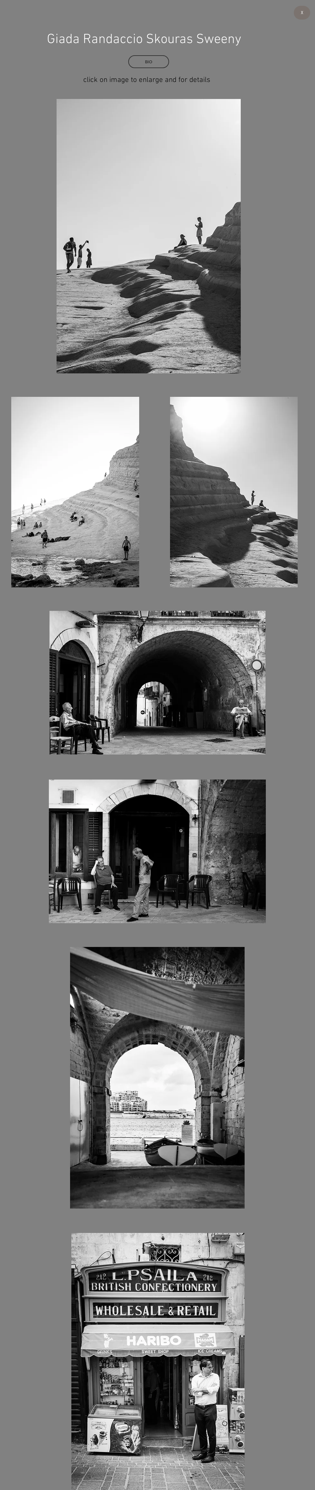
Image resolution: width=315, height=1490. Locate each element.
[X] (302, 13)
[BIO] (148, 61)
